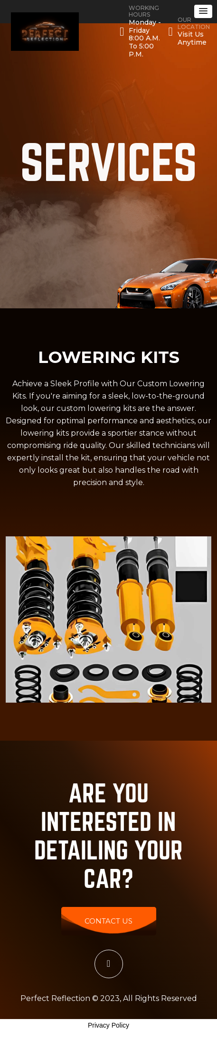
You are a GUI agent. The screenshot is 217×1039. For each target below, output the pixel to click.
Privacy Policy (108, 1025)
